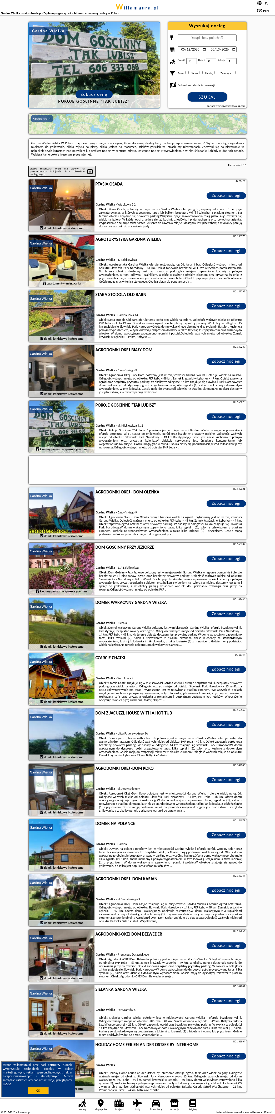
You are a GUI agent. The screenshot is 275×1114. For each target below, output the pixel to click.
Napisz (270, 1112)
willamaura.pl (137, 7)
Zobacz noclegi (226, 195)
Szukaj (207, 97)
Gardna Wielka (41, 188)
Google (68, 1065)
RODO (7, 1084)
